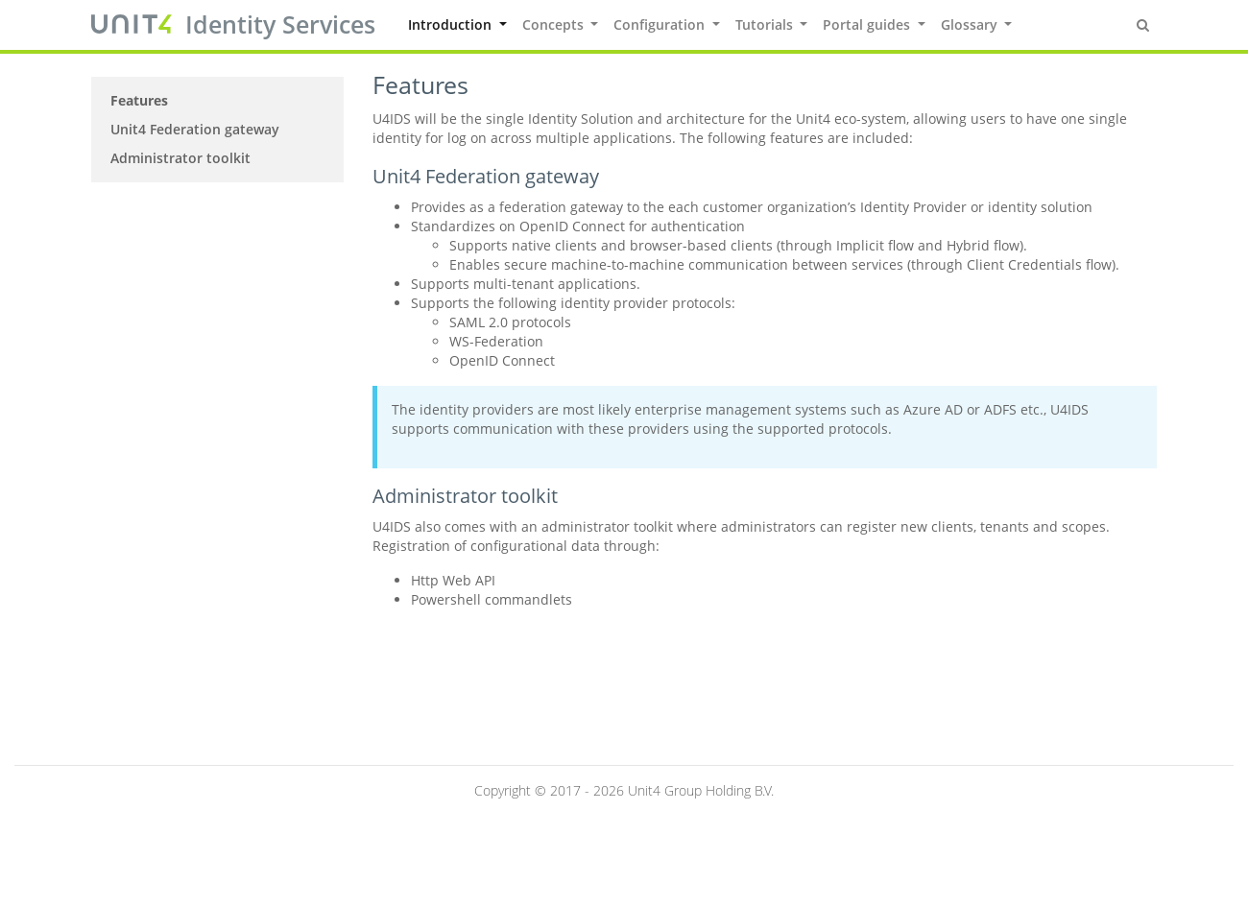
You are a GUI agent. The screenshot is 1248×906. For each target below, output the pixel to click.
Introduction (451, 24)
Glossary (971, 24)
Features (139, 100)
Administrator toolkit (180, 158)
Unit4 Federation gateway (194, 129)
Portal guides (868, 24)
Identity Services (280, 24)
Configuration (660, 24)
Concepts (555, 24)
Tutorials (766, 24)
